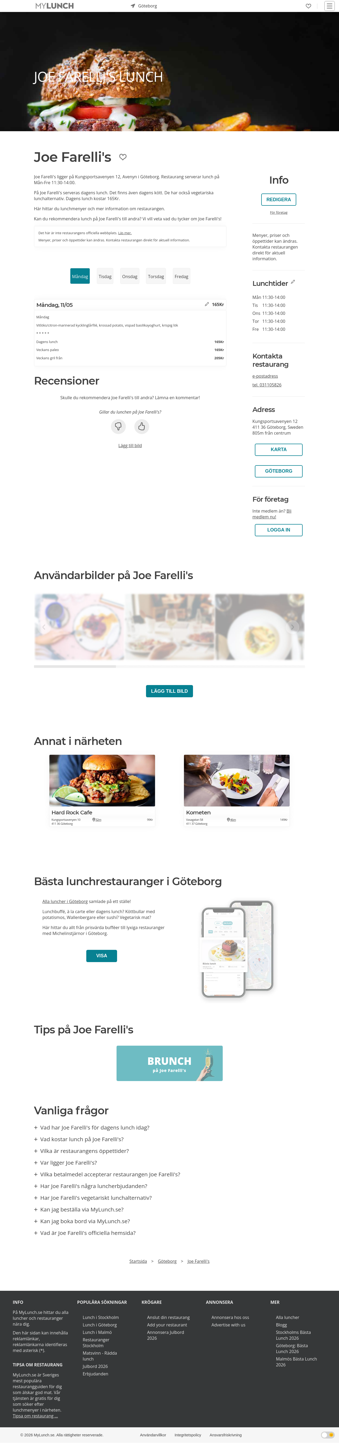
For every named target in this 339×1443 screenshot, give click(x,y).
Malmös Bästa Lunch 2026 (296, 1362)
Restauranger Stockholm (96, 1343)
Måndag (80, 276)
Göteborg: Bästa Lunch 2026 (292, 1348)
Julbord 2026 (95, 1366)
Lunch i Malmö (97, 1332)
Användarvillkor (153, 1435)
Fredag (181, 276)
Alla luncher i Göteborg (65, 901)
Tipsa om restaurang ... (35, 1416)
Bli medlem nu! (271, 514)
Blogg (281, 1325)
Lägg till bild (130, 445)
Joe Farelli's (198, 1261)
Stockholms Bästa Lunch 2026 (293, 1335)
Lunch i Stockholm (101, 1317)
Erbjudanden (95, 1374)
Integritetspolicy (188, 1435)
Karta (279, 449)
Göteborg (279, 471)
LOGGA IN (278, 530)
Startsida (138, 1261)
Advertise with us (228, 1325)
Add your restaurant (167, 1325)
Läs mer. (125, 232)
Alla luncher (287, 1317)
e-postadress (265, 376)
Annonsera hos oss (230, 1317)
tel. (266, 385)
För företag (278, 212)
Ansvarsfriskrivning (226, 1435)
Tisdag (105, 276)
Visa (101, 955)
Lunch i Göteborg (100, 1325)
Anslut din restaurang (168, 1317)
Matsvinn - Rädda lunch (100, 1356)
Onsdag (129, 276)
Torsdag (156, 276)
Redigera (279, 199)
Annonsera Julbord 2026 (165, 1335)
